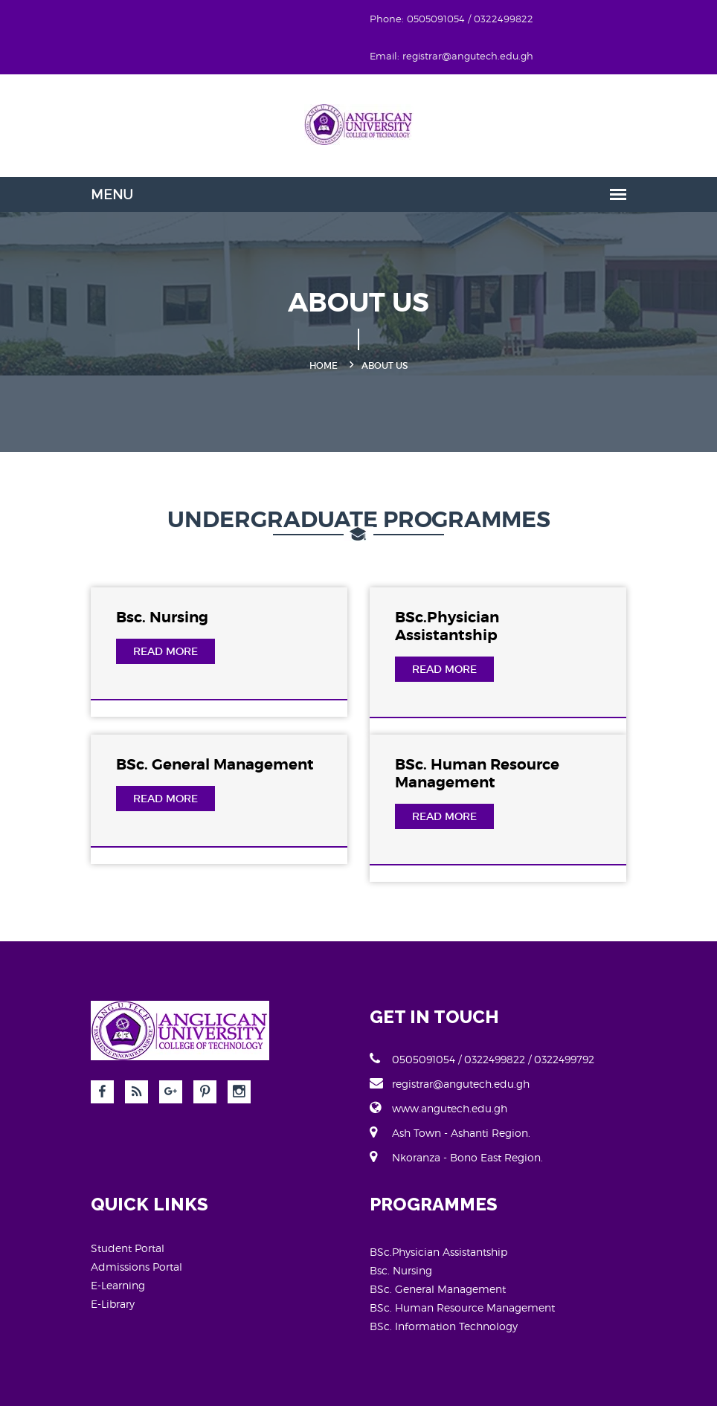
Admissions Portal (136, 1266)
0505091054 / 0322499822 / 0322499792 (482, 1058)
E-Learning (118, 1285)
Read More (165, 651)
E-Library (113, 1303)
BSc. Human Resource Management (477, 773)
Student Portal (127, 1248)
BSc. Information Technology (444, 1326)
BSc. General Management (215, 764)
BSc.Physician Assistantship (447, 626)
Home (323, 365)
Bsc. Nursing (162, 617)
